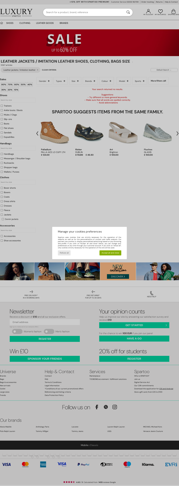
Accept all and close (110, 253)
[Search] (128, 12)
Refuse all (64, 253)
